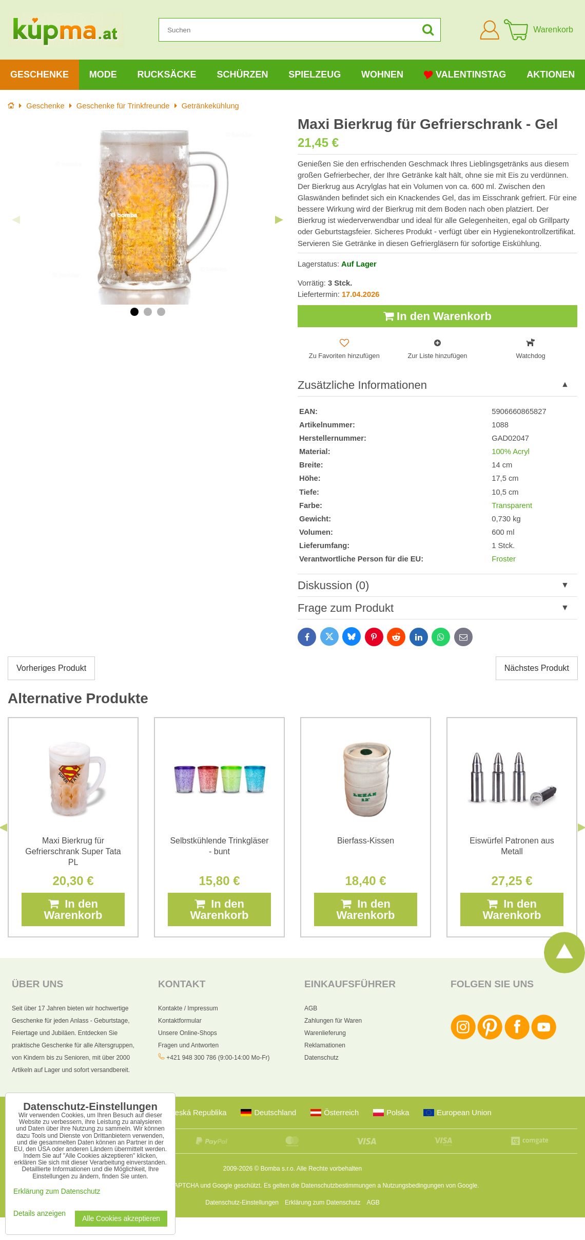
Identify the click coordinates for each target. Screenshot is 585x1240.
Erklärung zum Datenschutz (322, 1202)
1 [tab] (134, 312)
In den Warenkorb (437, 316)
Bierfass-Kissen (365, 840)
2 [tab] (148, 312)
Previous (16, 220)
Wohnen (382, 74)
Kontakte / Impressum (188, 1008)
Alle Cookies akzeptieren (121, 1219)
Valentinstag (465, 75)
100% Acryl (511, 451)
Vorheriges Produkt (51, 668)
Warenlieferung (325, 1033)
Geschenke (39, 74)
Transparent (512, 505)
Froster (504, 559)
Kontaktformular (180, 1020)
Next (279, 220)
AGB (310, 1008)
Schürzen (242, 74)
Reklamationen (324, 1045)
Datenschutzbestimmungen (338, 1185)
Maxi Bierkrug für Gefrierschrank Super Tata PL (73, 851)
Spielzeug (314, 74)
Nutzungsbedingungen (413, 1185)
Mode (103, 74)
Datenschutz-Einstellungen (242, 1202)
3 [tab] (161, 312)
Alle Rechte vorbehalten (329, 1168)
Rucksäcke (167, 74)
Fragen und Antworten (188, 1045)
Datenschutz (321, 1057)
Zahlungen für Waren (333, 1020)
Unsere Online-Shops (187, 1033)
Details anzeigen (39, 1213)
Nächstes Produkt (536, 668)
